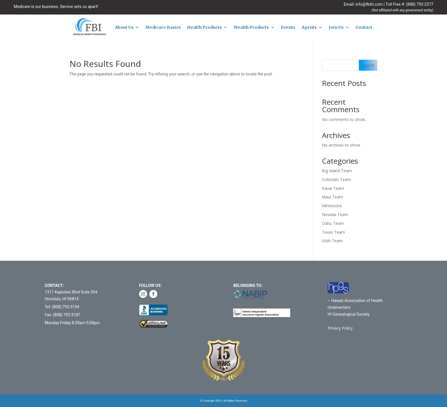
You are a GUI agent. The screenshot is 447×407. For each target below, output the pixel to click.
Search (368, 65)
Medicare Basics (163, 27)
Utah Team (332, 240)
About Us (124, 27)
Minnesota (332, 205)
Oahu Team (333, 223)
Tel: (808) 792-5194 (62, 307)
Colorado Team (336, 179)
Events (288, 27)
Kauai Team (333, 188)
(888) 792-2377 (419, 4)
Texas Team (333, 232)
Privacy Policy (340, 328)
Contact (363, 27)
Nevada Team (335, 214)
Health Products (204, 27)
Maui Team (332, 197)
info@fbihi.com (369, 4)
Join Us (336, 27)
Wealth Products (251, 27)
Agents (309, 27)
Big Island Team (337, 170)
